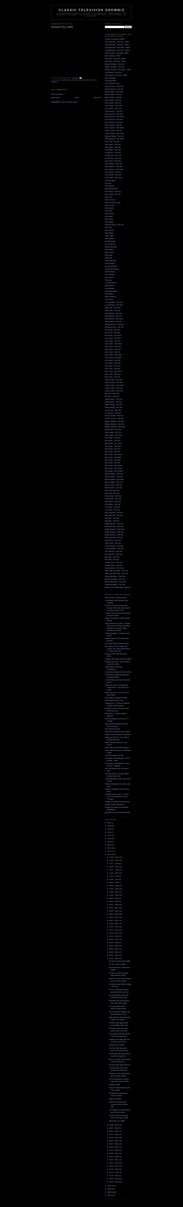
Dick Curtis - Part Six (112, 142)
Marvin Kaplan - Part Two (114, 477)
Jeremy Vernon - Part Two (114, 89)
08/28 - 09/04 (114, 911)
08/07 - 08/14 (114, 920)
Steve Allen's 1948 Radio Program (117, 747)
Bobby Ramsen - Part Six (114, 537)
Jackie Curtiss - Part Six (113, 130)
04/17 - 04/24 (114, 1134)
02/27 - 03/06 (114, 1156)
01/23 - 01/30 (114, 1172)
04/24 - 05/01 (114, 1131)
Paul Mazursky (110, 241)
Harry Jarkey (109, 230)
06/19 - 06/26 (114, 943)
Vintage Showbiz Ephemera (114, 804)
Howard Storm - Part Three (114, 568)
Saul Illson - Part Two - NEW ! (115, 61)
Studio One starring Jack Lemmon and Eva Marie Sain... (118, 1104)
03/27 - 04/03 (114, 1144)
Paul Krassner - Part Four (114, 119)
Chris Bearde (109, 186)
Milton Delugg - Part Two (113, 407)
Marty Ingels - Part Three (113, 435)
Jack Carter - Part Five (113, 349)
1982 (59, 80)
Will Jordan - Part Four (113, 446)
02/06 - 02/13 (114, 1166)
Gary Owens (109, 249)
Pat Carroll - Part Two (112, 333)
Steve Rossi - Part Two (113, 543)
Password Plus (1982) (116, 1045)
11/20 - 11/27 (114, 873)
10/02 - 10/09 (114, 895)
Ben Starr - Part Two (112, 560)
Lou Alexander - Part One (114, 302)
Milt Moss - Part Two (112, 521)
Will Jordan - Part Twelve (113, 468)
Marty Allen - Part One (113, 308)
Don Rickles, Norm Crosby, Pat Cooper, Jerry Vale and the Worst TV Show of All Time (117, 648)
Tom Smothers (110, 274)
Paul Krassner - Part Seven (114, 128)
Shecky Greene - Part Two (114, 418)
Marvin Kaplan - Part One (114, 474)
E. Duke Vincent (110, 283)
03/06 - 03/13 (114, 1153)
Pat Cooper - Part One (113, 360)
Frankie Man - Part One (113, 496)
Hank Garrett (109, 214)
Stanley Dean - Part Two (113, 402)
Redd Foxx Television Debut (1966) (117, 732)
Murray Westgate (111, 291)
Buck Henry (109, 219)
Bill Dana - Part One (112, 393)
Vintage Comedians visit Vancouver (117, 802)
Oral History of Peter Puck (114, 700)
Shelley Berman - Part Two (114, 327)
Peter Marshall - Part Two (114, 515)
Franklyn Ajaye (110, 180)
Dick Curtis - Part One (112, 366)
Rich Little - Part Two (112, 493)
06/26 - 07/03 (114, 939)
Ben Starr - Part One (112, 557)
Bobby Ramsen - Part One (114, 524)
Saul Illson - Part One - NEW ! (115, 59)
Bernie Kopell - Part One (113, 97)
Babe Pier (108, 258)
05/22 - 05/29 (114, 955)
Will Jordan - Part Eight (113, 457)
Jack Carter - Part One (113, 338)
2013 (109, 848)
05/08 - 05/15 (114, 1125)
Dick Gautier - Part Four (113, 108)
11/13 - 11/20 (114, 876)
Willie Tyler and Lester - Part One (116, 571)
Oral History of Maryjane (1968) (116, 698)
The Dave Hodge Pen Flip (114, 755)
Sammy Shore (110, 272)
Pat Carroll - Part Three (113, 335)
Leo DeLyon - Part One (113, 410)
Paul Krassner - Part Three (114, 117)
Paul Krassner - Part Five (114, 122)
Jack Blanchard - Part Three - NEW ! (118, 47)
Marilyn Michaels (111, 247)
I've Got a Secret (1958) (117, 964)
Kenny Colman (110, 200)
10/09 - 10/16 (114, 892)
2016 (109, 838)
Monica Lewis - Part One (113, 485)
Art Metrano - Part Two (113, 153)
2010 (109, 1186)
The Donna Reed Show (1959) (119, 961)
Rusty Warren (110, 285)
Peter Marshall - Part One (114, 513)
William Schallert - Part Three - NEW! (118, 70)
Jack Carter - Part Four (113, 346)
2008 (109, 1192)
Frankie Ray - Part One (113, 155)
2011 (109, 854)
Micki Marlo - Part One (113, 501)
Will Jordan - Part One (113, 438)
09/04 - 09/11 (114, 908)
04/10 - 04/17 (114, 1137)
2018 (109, 832)
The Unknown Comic (112, 83)
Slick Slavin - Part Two (113, 147)
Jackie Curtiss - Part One (114, 380)
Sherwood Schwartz (112, 269)
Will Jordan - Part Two (112, 441)
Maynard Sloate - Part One (114, 136)
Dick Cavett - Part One (113, 191)
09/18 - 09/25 (114, 901)
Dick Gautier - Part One (113, 100)
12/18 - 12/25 (114, 860)
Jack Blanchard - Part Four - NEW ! (117, 50)
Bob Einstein (109, 208)
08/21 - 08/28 (114, 914)
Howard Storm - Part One (114, 562)
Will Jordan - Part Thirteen (114, 471)
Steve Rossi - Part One (113, 540)
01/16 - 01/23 (114, 1175)
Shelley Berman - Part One (114, 324)
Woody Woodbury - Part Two (115, 579)
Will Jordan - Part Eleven (113, 465)
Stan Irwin (108, 227)
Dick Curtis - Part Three (113, 371)
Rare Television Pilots (112, 729)
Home (77, 97)
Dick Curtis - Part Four (113, 374)
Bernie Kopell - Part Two (113, 94)
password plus (87, 80)
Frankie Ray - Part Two (113, 158)
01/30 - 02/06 (114, 1169)
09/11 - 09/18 (114, 905)
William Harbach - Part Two (114, 424)
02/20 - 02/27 (114, 1160)
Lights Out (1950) (115, 1099)
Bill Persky (108, 255)
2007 (109, 1195)
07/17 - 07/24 (114, 930)
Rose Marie (109, 233)
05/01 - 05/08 (114, 1128)
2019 (109, 829)
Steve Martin (109, 238)
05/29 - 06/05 (114, 952)
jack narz (76, 80)
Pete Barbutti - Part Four (113, 321)
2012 (109, 851)
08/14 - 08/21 (114, 917)
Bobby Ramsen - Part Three (115, 529)
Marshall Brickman (111, 189)
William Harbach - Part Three (115, 427)
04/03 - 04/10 (114, 1141)
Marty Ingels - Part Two (113, 432)
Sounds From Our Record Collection (118, 734)
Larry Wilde (109, 294)
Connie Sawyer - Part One (114, 546)
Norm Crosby (109, 205)
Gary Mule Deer (110, 81)
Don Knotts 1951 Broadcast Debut (117, 643)
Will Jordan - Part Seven (113, 454)
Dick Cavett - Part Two (113, 194)
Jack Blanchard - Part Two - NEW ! (117, 45)
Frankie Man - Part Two (113, 499)
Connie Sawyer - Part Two (114, 548)
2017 (109, 835)
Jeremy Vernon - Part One (114, 86)
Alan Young (109, 299)
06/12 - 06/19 (114, 946)
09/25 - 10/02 (114, 898)
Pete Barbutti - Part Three (114, 319)
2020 (109, 826)
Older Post (97, 97)
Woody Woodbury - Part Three (115, 582)
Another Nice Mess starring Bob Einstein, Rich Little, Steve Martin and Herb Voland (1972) (117, 608)
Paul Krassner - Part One (114, 111)
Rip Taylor (108, 280)
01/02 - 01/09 (114, 1182)
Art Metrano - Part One (113, 150)
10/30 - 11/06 (114, 882)
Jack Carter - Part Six (112, 352)
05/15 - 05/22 (114, 958)
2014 (109, 845)
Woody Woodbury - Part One (115, 576)
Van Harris (108, 216)
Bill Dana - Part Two (112, 396)
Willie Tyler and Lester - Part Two (116, 573)
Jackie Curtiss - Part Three (114, 385)
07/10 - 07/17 (114, 933)
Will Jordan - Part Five (113, 449)
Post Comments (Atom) (69, 102)
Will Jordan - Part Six (112, 452)
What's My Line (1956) (117, 1121)
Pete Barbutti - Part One (113, 313)
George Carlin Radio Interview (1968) (118, 659)
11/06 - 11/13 (114, 879)
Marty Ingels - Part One (113, 429)
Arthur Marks (109, 236)
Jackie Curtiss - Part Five (113, 388)
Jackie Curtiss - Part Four (114, 391)
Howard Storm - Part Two (114, 565)
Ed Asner (108, 183)
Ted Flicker (109, 211)
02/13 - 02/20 (114, 1163)
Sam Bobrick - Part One (113, 72)
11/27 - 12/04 (114, 870)
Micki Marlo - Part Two (113, 504)
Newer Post (55, 97)
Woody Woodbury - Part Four (115, 584)
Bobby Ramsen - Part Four (114, 532)
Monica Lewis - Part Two (113, 488)
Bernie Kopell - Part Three (114, 92)
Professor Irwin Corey (112, 202)
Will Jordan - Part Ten (112, 463)
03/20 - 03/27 (114, 1147)
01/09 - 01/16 (114, 1179)
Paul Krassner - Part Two (113, 114)
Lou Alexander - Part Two (114, 305)
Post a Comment (57, 94)
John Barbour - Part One (113, 164)
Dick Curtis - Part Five (112, 377)
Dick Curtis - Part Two (112, 369)
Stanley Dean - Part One (113, 399)
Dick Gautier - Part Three (113, 105)
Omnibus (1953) (114, 1084)
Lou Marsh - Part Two (112, 510)
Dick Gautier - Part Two (113, 103)
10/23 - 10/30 (114, 886)
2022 (109, 823)
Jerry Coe (108, 197)
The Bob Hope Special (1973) (119, 1065)
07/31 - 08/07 (114, 924)
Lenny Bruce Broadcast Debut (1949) (118, 672)
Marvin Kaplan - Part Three (114, 479)
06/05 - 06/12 (114, 949)
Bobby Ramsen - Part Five (114, 535)
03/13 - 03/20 (114, 1150)
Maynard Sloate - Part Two (114, 225)
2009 (109, 1189)
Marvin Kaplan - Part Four (114, 482)
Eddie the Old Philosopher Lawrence (118, 587)
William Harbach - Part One (114, 421)
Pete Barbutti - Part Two (113, 316)
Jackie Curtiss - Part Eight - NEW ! (117, 53)
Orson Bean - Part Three (113, 178)
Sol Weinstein (110, 288)
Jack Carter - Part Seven (113, 355)
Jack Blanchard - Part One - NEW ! (117, 42)
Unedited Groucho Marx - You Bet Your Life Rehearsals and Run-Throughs (117, 796)
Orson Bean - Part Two (113, 175)
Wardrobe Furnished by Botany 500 (117, 812)
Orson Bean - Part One (113, 172)
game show (66, 80)
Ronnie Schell (110, 263)
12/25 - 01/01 (114, 857)
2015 (109, 842)
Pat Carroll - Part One (112, 330)
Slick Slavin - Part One (113, 144)
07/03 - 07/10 (114, 936)
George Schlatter (111, 266)
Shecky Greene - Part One (114, 416)
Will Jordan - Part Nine (113, 460)
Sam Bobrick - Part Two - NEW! (116, 75)
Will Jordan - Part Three (113, 443)
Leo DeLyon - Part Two (113, 413)
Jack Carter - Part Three (113, 344)
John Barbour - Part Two (113, 166)
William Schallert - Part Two (114, 67)
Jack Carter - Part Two (113, 341)
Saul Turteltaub (110, 78)
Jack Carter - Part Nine (113, 161)
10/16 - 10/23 (114, 889)
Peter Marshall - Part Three (114, 139)
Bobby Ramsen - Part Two (114, 526)
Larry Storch (109, 277)
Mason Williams (110, 297)
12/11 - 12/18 (114, 863)
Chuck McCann (110, 244)
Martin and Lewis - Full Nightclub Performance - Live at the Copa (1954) (117, 687)
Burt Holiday (109, 222)
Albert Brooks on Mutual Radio (115, 598)
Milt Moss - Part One (112, 518)
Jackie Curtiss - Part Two (113, 382)
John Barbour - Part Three (114, 169)
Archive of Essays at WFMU (115, 39)
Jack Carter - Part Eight (113, 358)
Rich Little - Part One (112, 490)
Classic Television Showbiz (92, 10)
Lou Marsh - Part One (112, 507)
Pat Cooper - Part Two (113, 363)
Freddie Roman (110, 261)
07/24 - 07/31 (114, 927)
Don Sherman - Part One (113, 551)
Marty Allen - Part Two (112, 310)
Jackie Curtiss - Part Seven (114, 133)
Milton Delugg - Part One (113, 404)
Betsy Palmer (109, 252)
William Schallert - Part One (114, 64)
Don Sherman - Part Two (113, 554)
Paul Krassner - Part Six (113, 125)
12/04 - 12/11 (114, 867)
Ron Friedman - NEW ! (113, 56)
